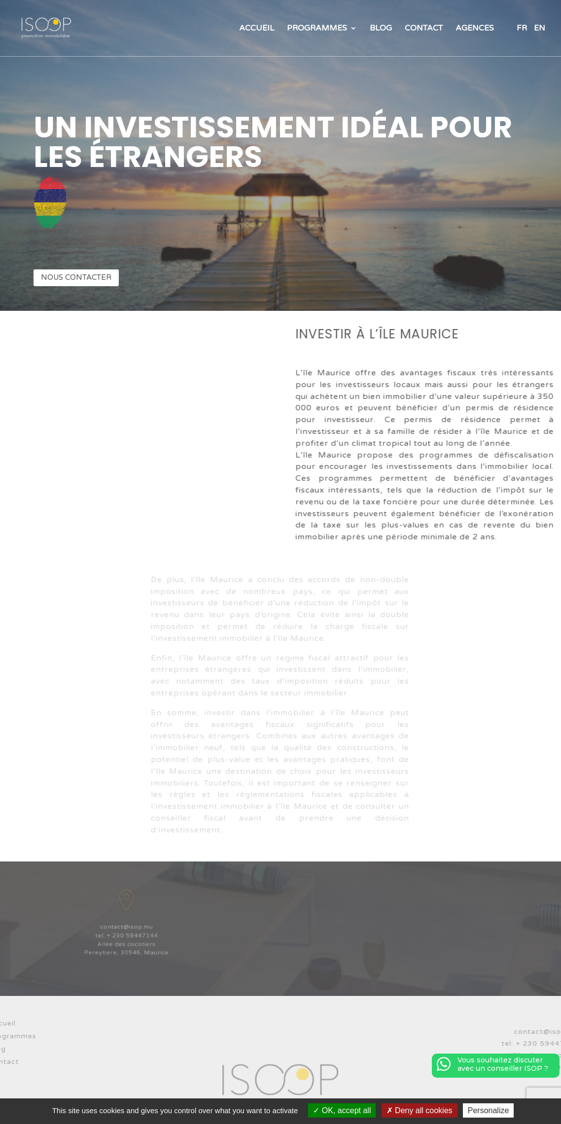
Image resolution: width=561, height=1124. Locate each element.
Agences (475, 29)
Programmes (317, 29)
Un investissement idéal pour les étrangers (273, 141)
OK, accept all (342, 1110)
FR (522, 29)
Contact (424, 29)
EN (539, 29)
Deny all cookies (419, 1110)
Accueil (256, 29)
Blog (381, 29)
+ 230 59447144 (131, 933)
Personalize (488, 1110)
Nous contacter (76, 277)
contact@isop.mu (126, 926)
